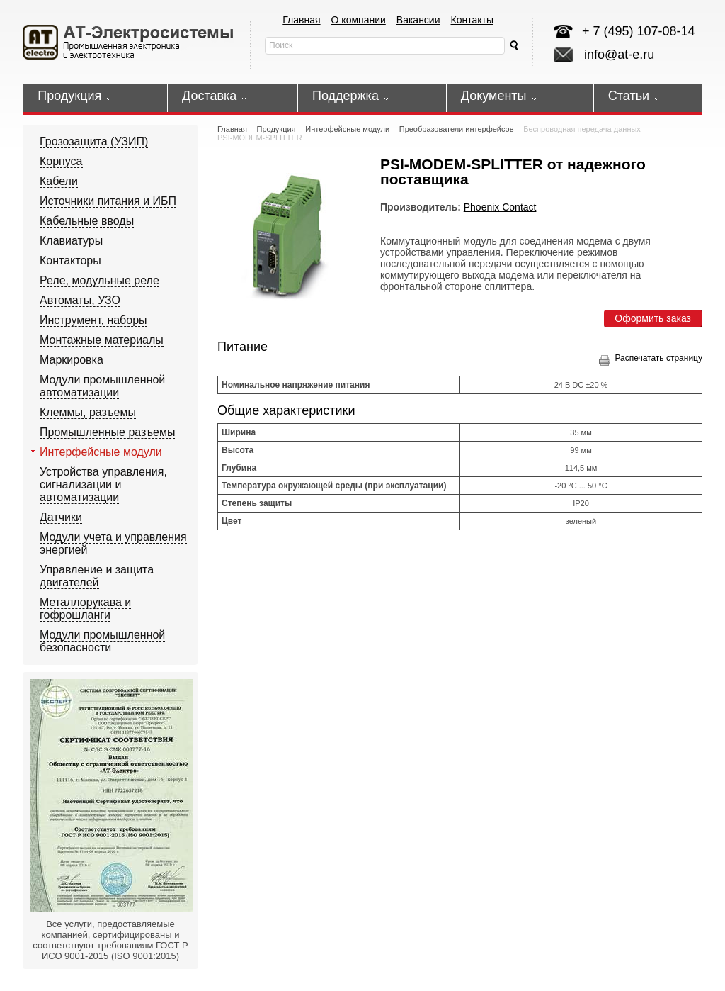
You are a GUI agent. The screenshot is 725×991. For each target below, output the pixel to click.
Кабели (59, 181)
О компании (358, 20)
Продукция (276, 129)
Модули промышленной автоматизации (102, 386)
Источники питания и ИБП (108, 201)
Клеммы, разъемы (88, 412)
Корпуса (61, 161)
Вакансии (418, 20)
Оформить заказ (653, 318)
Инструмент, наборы (93, 320)
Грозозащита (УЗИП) (94, 141)
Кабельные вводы (87, 221)
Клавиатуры (71, 241)
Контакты (472, 20)
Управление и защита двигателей (97, 576)
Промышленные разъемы (107, 432)
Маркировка (71, 360)
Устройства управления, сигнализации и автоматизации (103, 484)
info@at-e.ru (619, 54)
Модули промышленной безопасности (102, 641)
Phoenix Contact (500, 207)
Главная (301, 20)
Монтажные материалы (102, 340)
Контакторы (70, 260)
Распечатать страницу (650, 358)
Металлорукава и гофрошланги (85, 608)
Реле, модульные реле (99, 280)
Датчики (61, 517)
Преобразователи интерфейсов (456, 129)
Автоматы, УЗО (80, 300)
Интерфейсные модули (101, 452)
